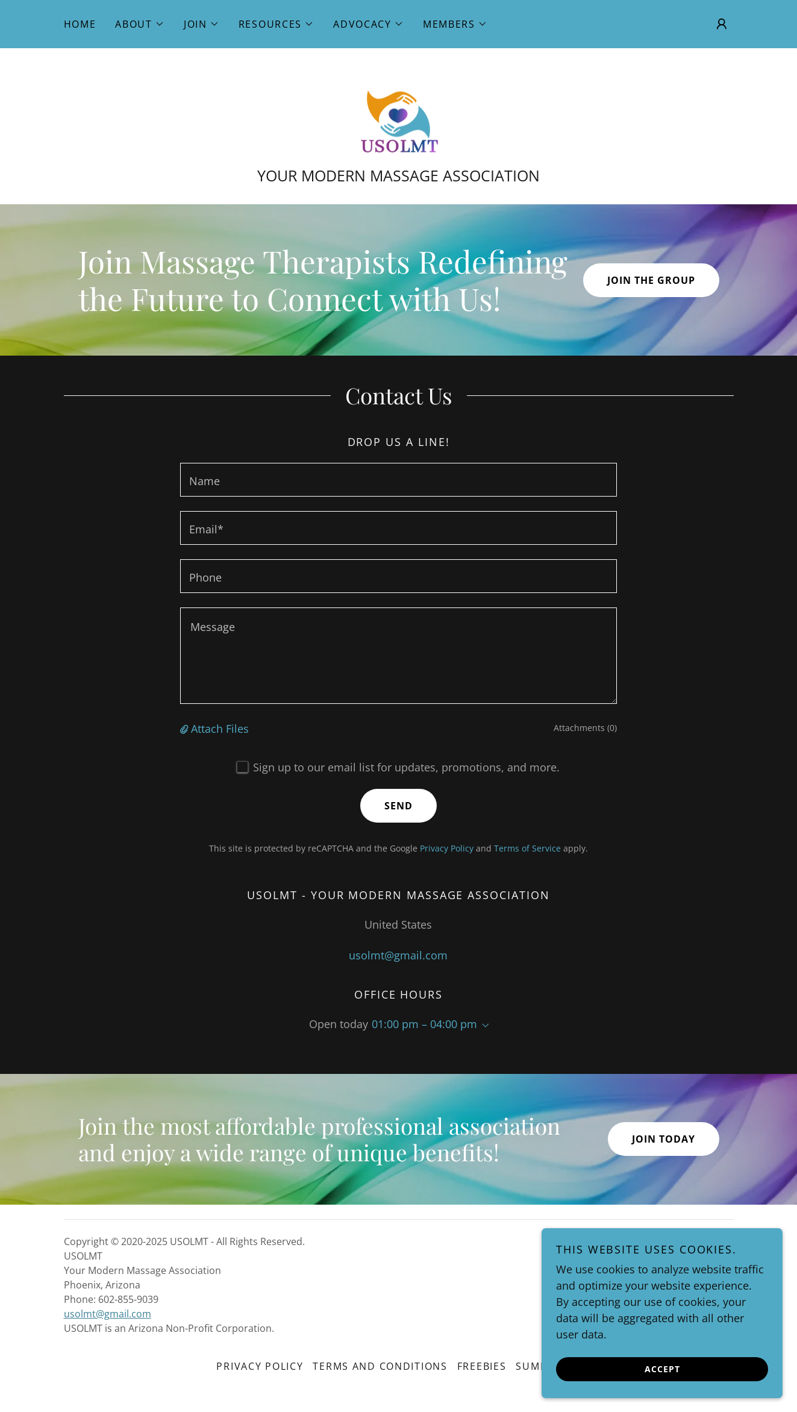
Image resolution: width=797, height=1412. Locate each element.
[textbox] (398, 480)
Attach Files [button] (220, 729)
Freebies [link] (482, 1366)
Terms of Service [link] (527, 849)
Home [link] (80, 24)
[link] (398, 113)
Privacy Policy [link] (447, 849)
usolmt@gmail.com (107, 1314)
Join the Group (651, 280)
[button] (139, 24)
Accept (662, 1369)
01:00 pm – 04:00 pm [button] (424, 1024)
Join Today (663, 1139)
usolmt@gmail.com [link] (398, 955)
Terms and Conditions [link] (380, 1366)
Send (398, 806)
